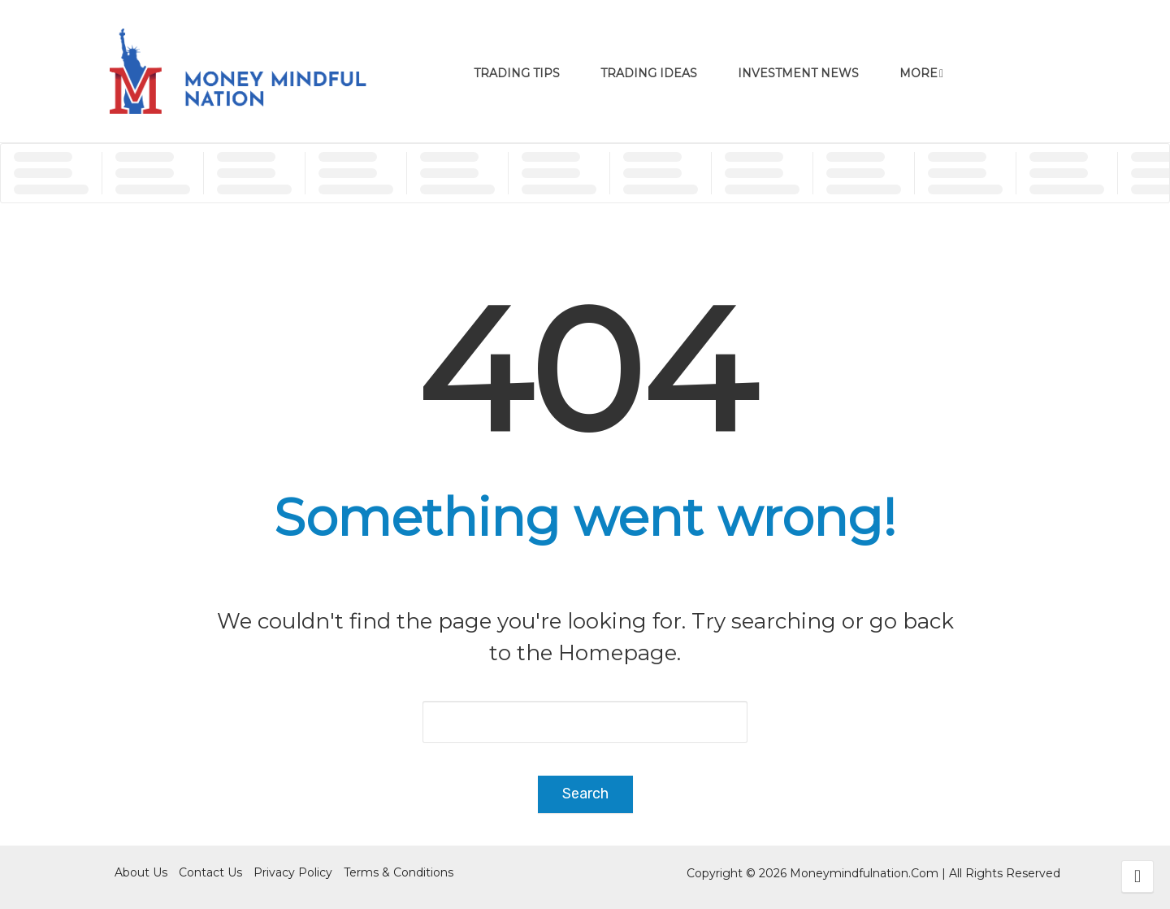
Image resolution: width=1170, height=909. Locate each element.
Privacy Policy (293, 872)
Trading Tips (517, 73)
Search (585, 793)
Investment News (798, 73)
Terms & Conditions (398, 872)
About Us (141, 872)
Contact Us (210, 872)
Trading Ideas (648, 73)
